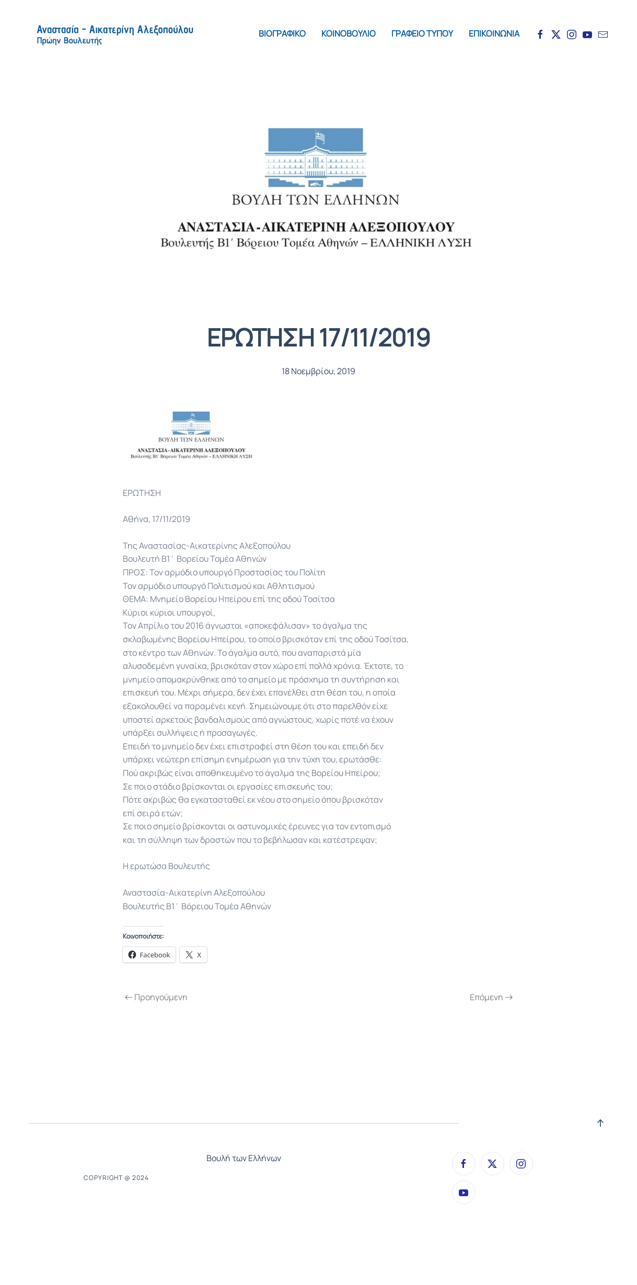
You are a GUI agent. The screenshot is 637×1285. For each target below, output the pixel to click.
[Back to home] (114, 34)
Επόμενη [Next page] (491, 997)
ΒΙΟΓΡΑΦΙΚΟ (282, 33)
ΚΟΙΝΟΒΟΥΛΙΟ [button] (348, 33)
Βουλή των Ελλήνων (243, 1158)
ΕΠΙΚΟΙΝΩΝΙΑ (494, 33)
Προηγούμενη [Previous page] (156, 997)
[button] (600, 1123)
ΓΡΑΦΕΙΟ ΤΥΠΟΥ (422, 33)
